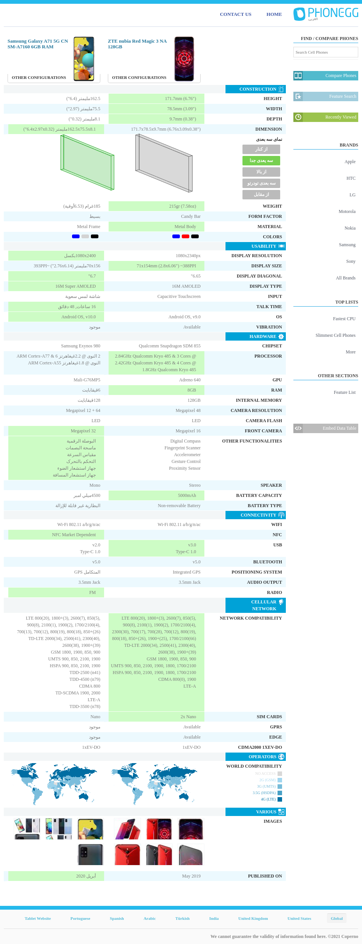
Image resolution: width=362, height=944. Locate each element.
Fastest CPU (344, 318)
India (214, 918)
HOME (274, 14)
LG (353, 194)
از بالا (261, 171)
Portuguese (80, 918)
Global (337, 918)
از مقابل (261, 194)
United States (299, 918)
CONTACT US (236, 14)
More (351, 352)
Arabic (150, 918)
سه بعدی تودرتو (261, 183)
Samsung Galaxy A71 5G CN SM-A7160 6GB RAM (38, 43)
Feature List (345, 392)
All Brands (346, 278)
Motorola (347, 211)
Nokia (350, 228)
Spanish (117, 918)
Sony (351, 261)
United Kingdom (253, 918)
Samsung (347, 244)
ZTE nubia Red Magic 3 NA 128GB (137, 43)
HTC (351, 178)
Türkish (182, 918)
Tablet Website (38, 918)
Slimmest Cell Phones (336, 335)
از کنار (261, 149)
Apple (350, 161)
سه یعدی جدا (261, 160)
